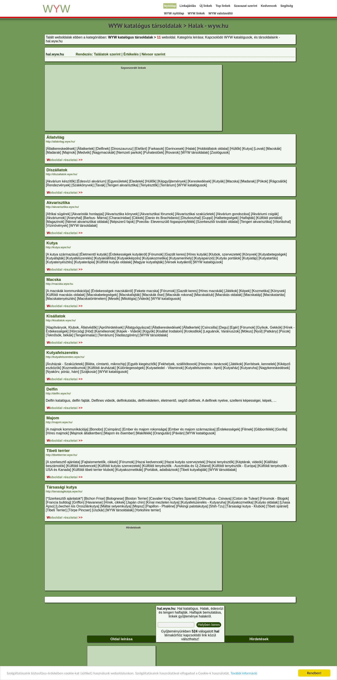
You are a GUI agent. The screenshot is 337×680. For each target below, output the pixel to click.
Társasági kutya (61, 487)
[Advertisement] (133, 100)
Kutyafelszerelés (62, 352)
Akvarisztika (58, 202)
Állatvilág (55, 137)
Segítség (286, 6)
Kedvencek (269, 6)
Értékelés (131, 54)
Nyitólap (170, 6)
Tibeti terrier (58, 450)
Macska (53, 279)
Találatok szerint (107, 54)
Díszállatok (56, 170)
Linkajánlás (187, 6)
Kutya (52, 243)
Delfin (52, 389)
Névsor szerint (153, 54)
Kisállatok (55, 316)
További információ (244, 674)
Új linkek (206, 6)
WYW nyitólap (174, 13)
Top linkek (223, 6)
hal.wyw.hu (55, 54)
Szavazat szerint (245, 6)
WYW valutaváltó (220, 13)
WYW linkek (196, 13)
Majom (52, 418)
